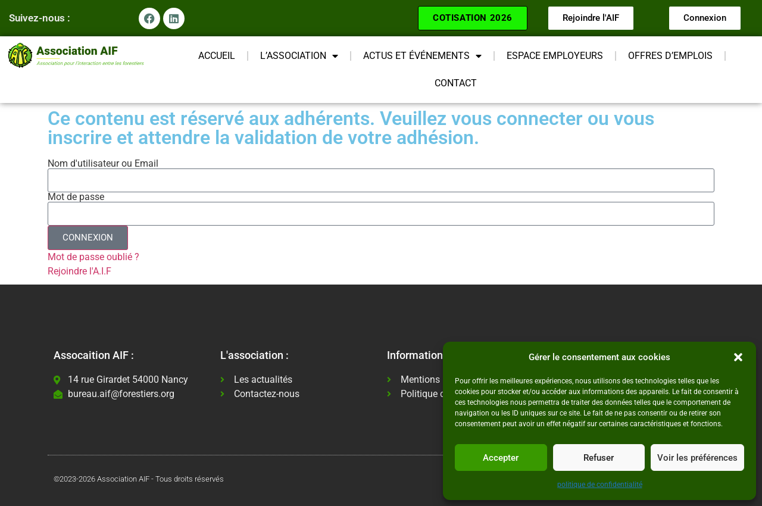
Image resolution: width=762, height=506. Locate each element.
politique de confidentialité (599, 484)
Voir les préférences (697, 457)
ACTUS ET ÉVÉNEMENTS (422, 56)
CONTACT (456, 83)
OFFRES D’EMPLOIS (670, 55)
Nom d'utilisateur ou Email (103, 163)
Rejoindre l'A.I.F (79, 271)
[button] (738, 357)
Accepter (501, 457)
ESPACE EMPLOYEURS (555, 55)
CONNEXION (88, 237)
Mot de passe (76, 197)
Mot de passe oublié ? (93, 257)
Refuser (598, 457)
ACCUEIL (216, 55)
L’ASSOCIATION (299, 56)
